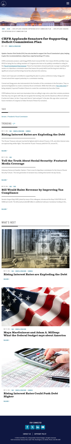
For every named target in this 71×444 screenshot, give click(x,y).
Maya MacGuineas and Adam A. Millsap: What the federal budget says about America (35, 334)
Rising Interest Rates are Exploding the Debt (35, 274)
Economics (30, 271)
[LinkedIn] (38, 427)
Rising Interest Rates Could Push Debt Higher (31, 395)
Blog (13, 271)
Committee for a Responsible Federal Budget (3, 3)
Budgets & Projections (20, 271)
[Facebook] (27, 427)
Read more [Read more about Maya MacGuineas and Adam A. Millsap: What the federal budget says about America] (6, 340)
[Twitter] (32, 427)
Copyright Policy (40, 434)
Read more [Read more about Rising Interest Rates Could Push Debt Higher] (6, 401)
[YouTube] (43, 427)
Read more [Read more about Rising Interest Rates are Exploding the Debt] (6, 279)
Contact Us (27, 434)
